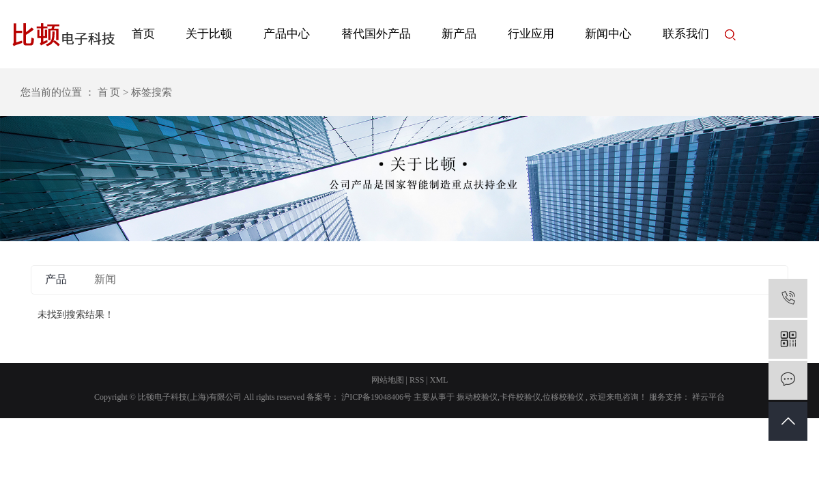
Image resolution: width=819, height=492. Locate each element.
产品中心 (286, 33)
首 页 (109, 92)
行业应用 (531, 33)
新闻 (105, 279)
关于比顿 (209, 33)
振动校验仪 (477, 397)
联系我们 (686, 33)
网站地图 (387, 380)
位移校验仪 (563, 397)
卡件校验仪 (520, 397)
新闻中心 (608, 33)
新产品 (459, 33)
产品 (56, 279)
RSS (417, 380)
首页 (143, 33)
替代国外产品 (376, 33)
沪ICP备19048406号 (376, 397)
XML (439, 380)
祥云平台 (707, 397)
